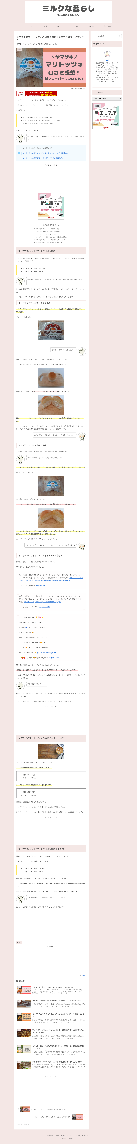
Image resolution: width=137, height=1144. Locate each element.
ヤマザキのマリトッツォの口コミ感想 (47, 229)
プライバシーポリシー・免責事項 (72, 1138)
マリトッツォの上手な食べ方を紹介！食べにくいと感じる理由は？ (46, 153)
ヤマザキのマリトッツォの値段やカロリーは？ (50, 240)
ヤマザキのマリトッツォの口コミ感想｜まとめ (50, 243)
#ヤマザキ (38, 602)
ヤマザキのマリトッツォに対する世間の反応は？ (52, 237)
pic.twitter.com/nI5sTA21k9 (61, 581)
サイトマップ (58, 1138)
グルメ (19, 943)
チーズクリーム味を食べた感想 (47, 234)
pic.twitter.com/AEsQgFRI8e (47, 653)
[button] (119, 36)
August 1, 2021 (41, 586)
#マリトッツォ (74, 578)
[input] (107, 36)
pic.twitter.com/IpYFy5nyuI (51, 602)
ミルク (107, 60)
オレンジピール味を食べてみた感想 (48, 232)
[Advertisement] (51, 178)
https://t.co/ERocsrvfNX (43, 581)
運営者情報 (49, 1138)
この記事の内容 (48, 225)
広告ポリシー (87, 1138)
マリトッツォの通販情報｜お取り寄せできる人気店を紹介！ (44, 158)
